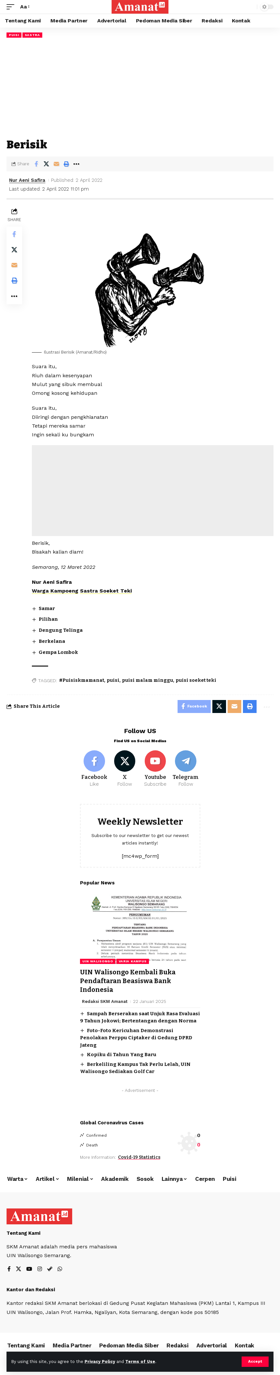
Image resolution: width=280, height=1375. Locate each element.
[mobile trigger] (12, 6)
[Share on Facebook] (36, 164)
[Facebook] (94, 769)
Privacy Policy (100, 1361)
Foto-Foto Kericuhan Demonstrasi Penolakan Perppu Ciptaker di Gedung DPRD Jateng (136, 1037)
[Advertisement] (140, 88)
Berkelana (52, 641)
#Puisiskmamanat (81, 680)
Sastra (32, 35)
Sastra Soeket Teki (106, 591)
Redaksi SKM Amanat (105, 1000)
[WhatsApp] (60, 1268)
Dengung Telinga (61, 630)
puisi (113, 680)
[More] (76, 164)
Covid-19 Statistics (139, 1156)
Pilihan (48, 619)
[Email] (56, 164)
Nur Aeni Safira (27, 180)
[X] (124, 769)
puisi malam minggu (147, 680)
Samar (47, 608)
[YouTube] (29, 1268)
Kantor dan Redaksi (31, 1289)
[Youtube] (155, 769)
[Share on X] (46, 164)
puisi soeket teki (196, 680)
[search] (250, 7)
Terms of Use (140, 1361)
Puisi (14, 35)
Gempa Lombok (58, 652)
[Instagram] (39, 1268)
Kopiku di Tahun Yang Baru (121, 1054)
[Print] (66, 164)
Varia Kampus (133, 961)
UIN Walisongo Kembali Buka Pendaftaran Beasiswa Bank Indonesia (128, 980)
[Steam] (49, 1268)
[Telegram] (185, 769)
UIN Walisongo (97, 961)
